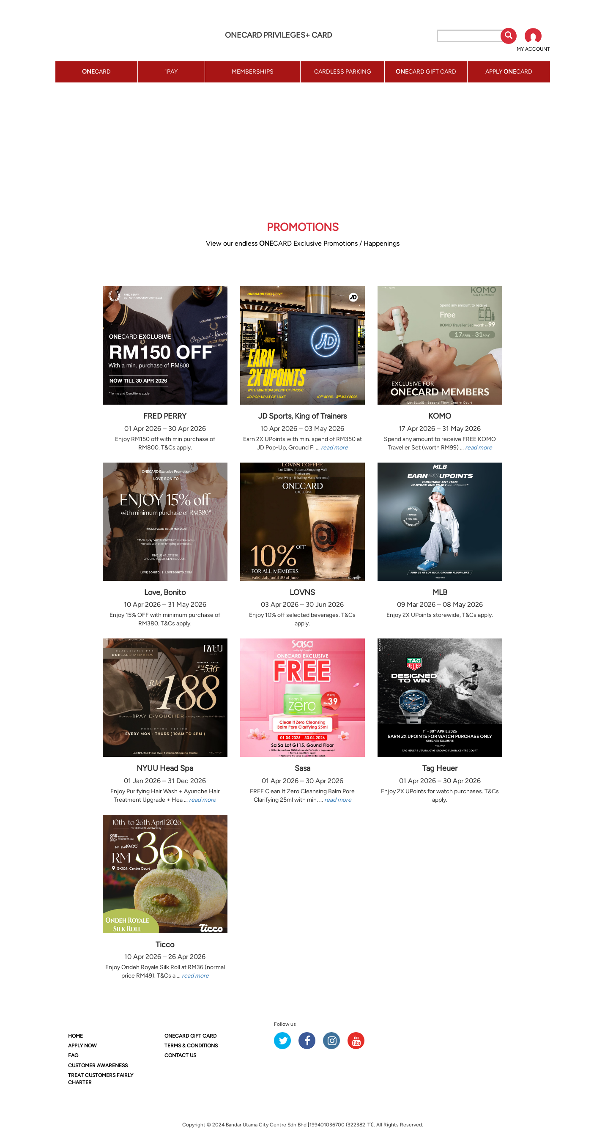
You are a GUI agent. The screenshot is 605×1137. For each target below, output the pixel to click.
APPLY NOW (82, 1046)
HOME (75, 1036)
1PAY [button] (171, 71)
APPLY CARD (508, 71)
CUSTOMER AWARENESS (98, 1066)
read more (334, 447)
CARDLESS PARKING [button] (342, 71)
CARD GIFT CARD (190, 1036)
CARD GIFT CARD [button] (426, 71)
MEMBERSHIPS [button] (253, 71)
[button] (533, 40)
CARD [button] (96, 71)
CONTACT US (180, 1055)
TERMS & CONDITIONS (191, 1046)
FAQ (73, 1055)
